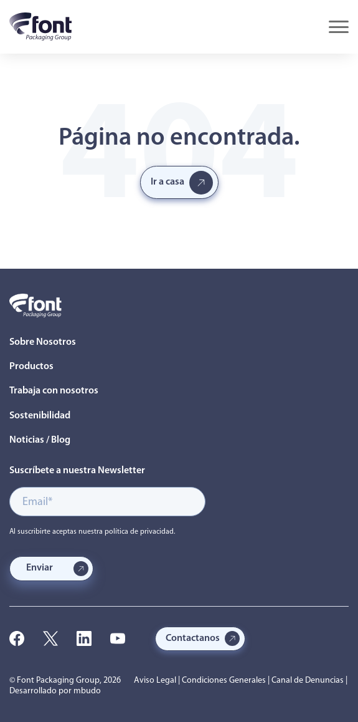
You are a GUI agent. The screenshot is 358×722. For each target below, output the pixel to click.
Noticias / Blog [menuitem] (39, 440)
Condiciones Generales (224, 680)
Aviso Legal (155, 680)
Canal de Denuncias (307, 680)
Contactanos (193, 638)
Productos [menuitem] (31, 367)
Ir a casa (167, 182)
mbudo (87, 691)
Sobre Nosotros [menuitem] (42, 342)
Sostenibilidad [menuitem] (39, 416)
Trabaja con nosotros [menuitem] (53, 391)
